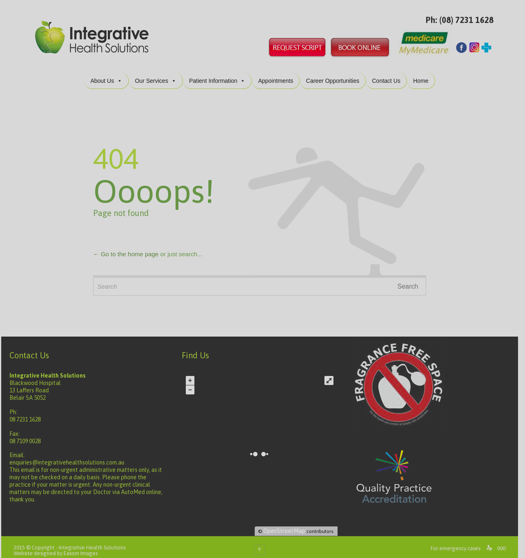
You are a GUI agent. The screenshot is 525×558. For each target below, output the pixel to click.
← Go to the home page (129, 247)
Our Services (158, 74)
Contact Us (389, 74)
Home (423, 74)
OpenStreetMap (287, 524)
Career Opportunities (335, 74)
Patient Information (220, 74)
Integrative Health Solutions (95, 541)
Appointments (278, 74)
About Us (109, 74)
